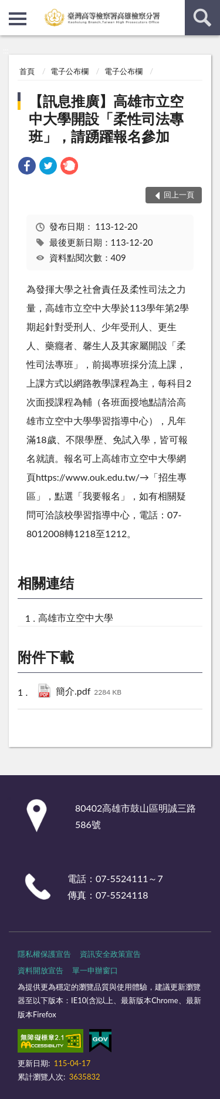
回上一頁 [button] (179, 194)
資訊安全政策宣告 (110, 954)
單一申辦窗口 (95, 970)
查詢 (202, 17)
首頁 (27, 71)
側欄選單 (17, 18)
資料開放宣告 (40, 970)
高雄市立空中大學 (75, 617)
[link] (27, 167)
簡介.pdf (88, 692)
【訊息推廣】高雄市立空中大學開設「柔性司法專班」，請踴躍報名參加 (106, 118)
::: (9, 9)
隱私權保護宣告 (44, 954)
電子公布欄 (69, 71)
